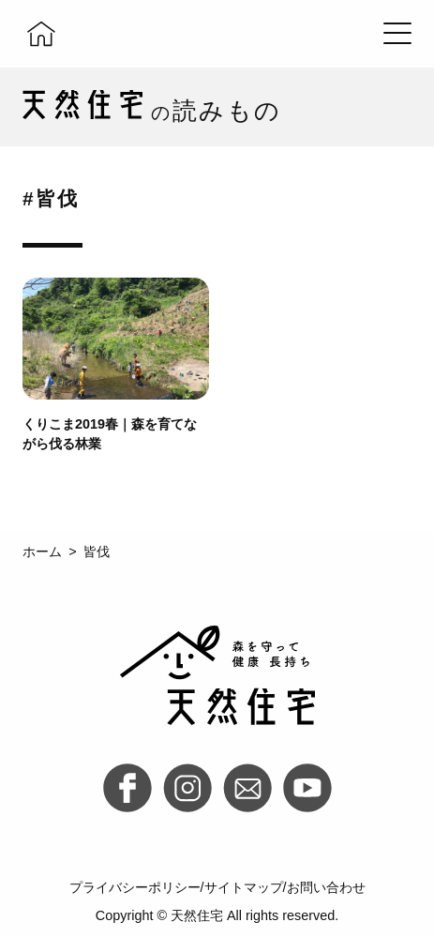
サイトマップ (243, 887)
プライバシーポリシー (135, 887)
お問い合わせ (326, 887)
